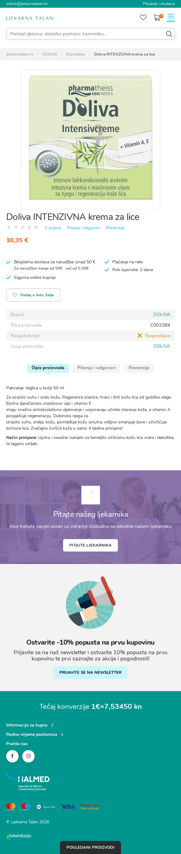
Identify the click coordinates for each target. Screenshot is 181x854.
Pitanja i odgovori (83, 228)
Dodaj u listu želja (33, 295)
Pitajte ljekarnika (90, 545)
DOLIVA (161, 314)
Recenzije (115, 228)
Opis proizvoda (48, 367)
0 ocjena (53, 228)
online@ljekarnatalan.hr (27, 4)
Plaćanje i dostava (159, 4)
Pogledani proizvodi (90, 847)
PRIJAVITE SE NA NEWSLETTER (90, 672)
